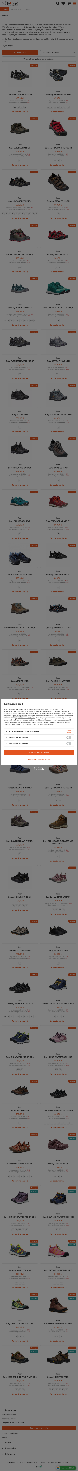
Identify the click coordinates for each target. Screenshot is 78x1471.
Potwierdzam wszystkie (39, 752)
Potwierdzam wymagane (39, 759)
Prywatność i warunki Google (25, 718)
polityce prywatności (20, 716)
